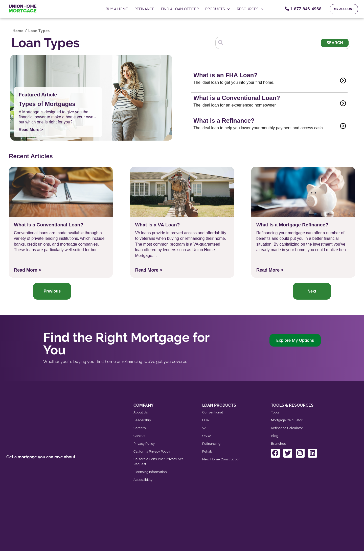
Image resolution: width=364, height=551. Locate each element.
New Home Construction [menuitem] (221, 459)
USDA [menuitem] (206, 436)
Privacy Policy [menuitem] (144, 443)
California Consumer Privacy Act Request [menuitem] (158, 461)
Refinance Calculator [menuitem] (287, 428)
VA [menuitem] (204, 428)
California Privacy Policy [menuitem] (151, 451)
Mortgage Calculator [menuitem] (287, 420)
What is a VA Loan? (157, 224)
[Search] (273, 42)
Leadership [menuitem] (142, 420)
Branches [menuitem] (278, 443)
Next (311, 291)
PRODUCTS (217, 9)
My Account (344, 9)
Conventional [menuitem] (212, 412)
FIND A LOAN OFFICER (180, 9)
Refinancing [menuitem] (211, 443)
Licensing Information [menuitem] (150, 472)
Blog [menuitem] (274, 436)
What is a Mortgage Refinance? (292, 224)
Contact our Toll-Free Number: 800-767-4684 (48, 464)
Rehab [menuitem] (207, 451)
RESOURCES (250, 9)
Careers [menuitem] (139, 428)
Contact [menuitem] (139, 436)
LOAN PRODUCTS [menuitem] (219, 405)
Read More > (31, 129)
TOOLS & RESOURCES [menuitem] (292, 405)
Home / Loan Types (31, 31)
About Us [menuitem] (140, 412)
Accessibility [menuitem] (142, 480)
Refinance (144, 9)
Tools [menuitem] (275, 412)
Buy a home (117, 9)
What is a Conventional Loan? (48, 224)
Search (335, 42)
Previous (52, 291)
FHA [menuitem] (205, 420)
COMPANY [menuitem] (143, 405)
